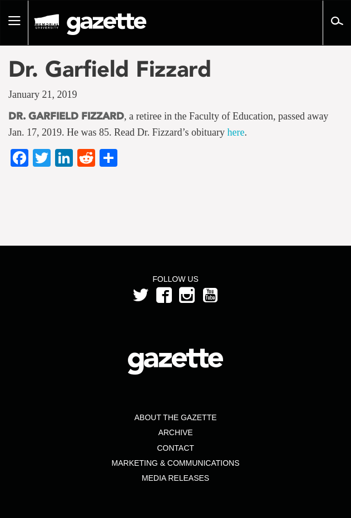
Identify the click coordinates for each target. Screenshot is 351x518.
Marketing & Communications (176, 463)
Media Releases (175, 478)
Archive (175, 432)
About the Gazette (175, 417)
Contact (175, 448)
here (235, 132)
